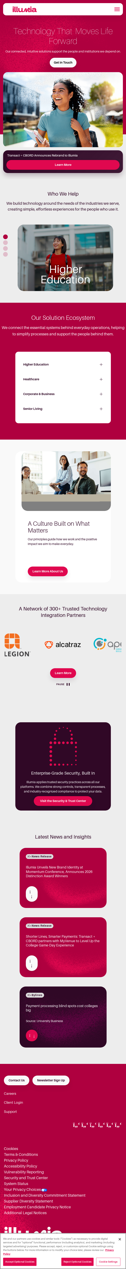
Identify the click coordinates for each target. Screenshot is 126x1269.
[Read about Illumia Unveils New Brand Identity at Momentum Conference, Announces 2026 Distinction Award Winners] (32, 894)
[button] (5, 236)
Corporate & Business (39, 394)
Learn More (63, 165)
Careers (10, 1094)
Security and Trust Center (26, 1178)
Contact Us (17, 1080)
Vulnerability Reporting (24, 1172)
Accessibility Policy (20, 1166)
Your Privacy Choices (22, 1189)
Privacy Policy (16, 1160)
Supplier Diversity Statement (28, 1201)
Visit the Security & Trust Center (63, 801)
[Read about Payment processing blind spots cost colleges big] (32, 1035)
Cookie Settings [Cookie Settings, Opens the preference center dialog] (108, 1261)
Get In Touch (63, 62)
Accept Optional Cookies (19, 1261)
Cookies (11, 1149)
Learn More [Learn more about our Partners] (63, 673)
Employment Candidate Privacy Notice (37, 1207)
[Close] (120, 1239)
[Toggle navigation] (117, 9)
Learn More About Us (47, 571)
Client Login (13, 1103)
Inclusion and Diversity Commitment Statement (44, 1195)
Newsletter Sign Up (51, 1080)
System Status (16, 1184)
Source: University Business (63, 1013)
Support (10, 1112)
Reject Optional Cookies (77, 1261)
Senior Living (32, 409)
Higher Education (36, 364)
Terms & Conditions (21, 1154)
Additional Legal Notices (25, 1213)
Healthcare (31, 379)
